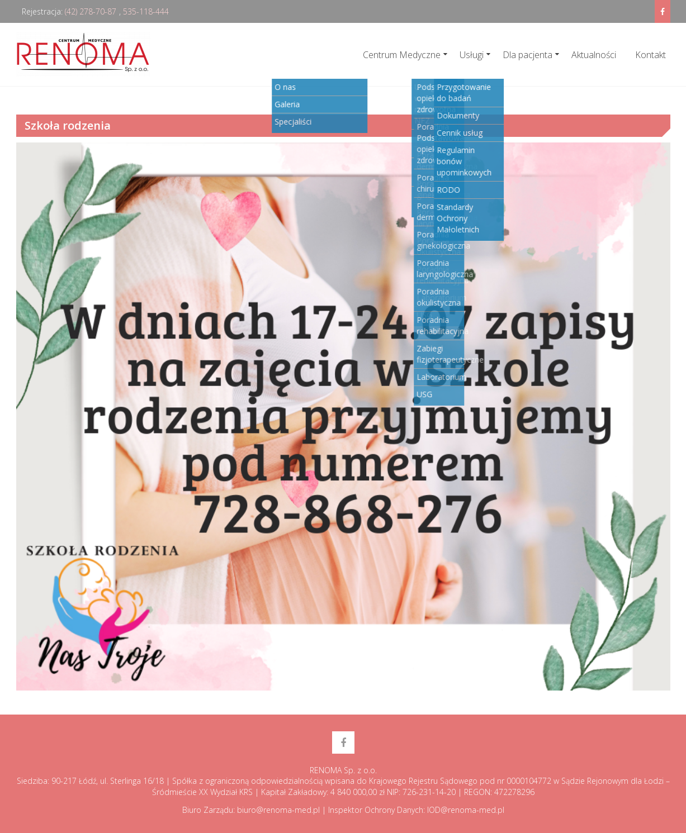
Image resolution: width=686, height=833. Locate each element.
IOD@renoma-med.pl (465, 810)
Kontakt (650, 55)
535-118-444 (146, 11)
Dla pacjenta (527, 55)
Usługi (472, 55)
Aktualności (593, 55)
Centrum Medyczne (402, 55)
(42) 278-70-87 (90, 11)
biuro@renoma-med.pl (278, 810)
